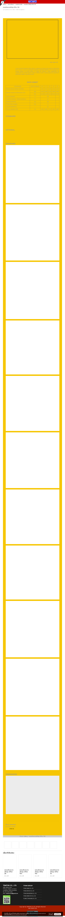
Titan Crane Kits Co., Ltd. (29, 896)
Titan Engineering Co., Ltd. (30, 893)
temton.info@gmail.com (12, 893)
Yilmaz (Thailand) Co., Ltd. (30, 898)
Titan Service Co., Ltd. (28, 890)
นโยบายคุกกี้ (24, 914)
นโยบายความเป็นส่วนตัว (15, 914)
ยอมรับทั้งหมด (57, 914)
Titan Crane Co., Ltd (28, 888)
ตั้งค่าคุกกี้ (51, 914)
